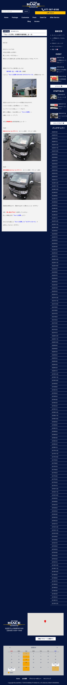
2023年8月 (55, 234)
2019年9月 (55, 383)
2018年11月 (55, 415)
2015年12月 (55, 527)
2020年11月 (55, 339)
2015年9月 (55, 536)
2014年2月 (55, 597)
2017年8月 (55, 463)
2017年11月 (55, 453)
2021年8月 (55, 310)
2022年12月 (55, 259)
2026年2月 (55, 138)
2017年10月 (55, 457)
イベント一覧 (58, 86)
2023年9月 (55, 230)
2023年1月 (55, 256)
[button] (50, 9)
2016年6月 (55, 508)
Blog (29, 21)
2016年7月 (55, 504)
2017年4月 (55, 476)
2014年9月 (55, 575)
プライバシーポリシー (35, 678)
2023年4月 (55, 246)
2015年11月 (55, 530)
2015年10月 (55, 533)
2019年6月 (55, 393)
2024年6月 (55, 202)
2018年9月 (55, 422)
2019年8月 (55, 387)
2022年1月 (55, 294)
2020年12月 (55, 336)
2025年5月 (55, 167)
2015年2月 (55, 559)
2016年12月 (55, 489)
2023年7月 (55, 237)
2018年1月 (55, 447)
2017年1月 (55, 485)
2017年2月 (55, 482)
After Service (54, 17)
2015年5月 (55, 549)
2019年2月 (55, 406)
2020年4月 (55, 361)
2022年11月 (55, 262)
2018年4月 (55, 438)
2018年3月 (55, 441)
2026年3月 (55, 135)
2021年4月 (55, 323)
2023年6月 (55, 240)
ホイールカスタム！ (57, 46)
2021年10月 (55, 304)
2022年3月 (55, 288)
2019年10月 (55, 380)
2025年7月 (55, 160)
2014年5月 (55, 587)
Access (37, 21)
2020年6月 (55, 355)
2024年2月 (55, 215)
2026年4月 (55, 132)
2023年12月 (55, 221)
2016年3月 (55, 517)
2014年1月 (55, 600)
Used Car (43, 17)
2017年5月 (55, 473)
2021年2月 (55, 329)
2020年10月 (55, 342)
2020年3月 (55, 364)
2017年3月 (55, 479)
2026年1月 (55, 141)
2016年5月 (55, 511)
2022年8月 (55, 272)
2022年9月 (55, 269)
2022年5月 (55, 281)
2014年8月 (55, 578)
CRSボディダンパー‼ (57, 43)
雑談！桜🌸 (55, 49)
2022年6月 (55, 278)
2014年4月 (55, 590)
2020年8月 (55, 348)
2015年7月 (55, 543)
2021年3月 (55, 326)
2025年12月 (55, 145)
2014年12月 (55, 565)
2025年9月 (55, 154)
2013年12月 (55, 603)
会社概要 (24, 678)
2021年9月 (55, 307)
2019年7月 (55, 390)
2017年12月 (55, 450)
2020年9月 (55, 345)
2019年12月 (55, 374)
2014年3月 (55, 594)
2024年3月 (55, 211)
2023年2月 (55, 253)
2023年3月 (55, 250)
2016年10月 (55, 495)
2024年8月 (55, 195)
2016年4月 (55, 514)
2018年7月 (55, 428)
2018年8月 (55, 425)
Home (6, 17)
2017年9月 (55, 460)
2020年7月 (55, 352)
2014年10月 (55, 571)
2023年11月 (55, 224)
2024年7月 (55, 199)
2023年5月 (55, 243)
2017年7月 (55, 466)
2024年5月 (55, 205)
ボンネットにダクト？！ (58, 35)
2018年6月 (55, 431)
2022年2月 (55, 291)
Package (15, 17)
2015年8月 (55, 539)
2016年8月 (55, 501)
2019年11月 (55, 377)
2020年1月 (55, 371)
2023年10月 (55, 227)
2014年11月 (55, 568)
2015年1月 (55, 562)
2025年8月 (55, 157)
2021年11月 (55, 301)
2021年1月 (55, 332)
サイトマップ (47, 678)
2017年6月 (55, 469)
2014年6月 (55, 584)
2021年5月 (55, 320)
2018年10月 (55, 418)
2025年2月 (55, 176)
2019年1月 (55, 409)
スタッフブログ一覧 (58, 123)
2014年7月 (55, 581)
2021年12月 (55, 297)
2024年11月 (55, 186)
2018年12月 (55, 412)
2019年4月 (55, 399)
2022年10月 (55, 266)
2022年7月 (55, 275)
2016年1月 (55, 524)
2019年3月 (55, 402)
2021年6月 (55, 316)
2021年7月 (55, 313)
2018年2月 (55, 444)
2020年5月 (55, 358)
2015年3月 (55, 555)
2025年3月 (55, 173)
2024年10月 (55, 189)
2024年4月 (55, 208)
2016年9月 (55, 498)
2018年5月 (55, 434)
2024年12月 (55, 183)
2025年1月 (55, 179)
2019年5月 (55, 396)
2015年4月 (55, 552)
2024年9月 (55, 192)
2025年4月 (55, 170)
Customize (25, 17)
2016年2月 (55, 520)
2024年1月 (55, 218)
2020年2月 (55, 367)
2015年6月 (55, 546)
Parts (34, 17)
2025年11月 (55, 148)
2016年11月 (55, 492)
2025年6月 (55, 164)
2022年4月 (55, 285)
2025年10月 (55, 151)
